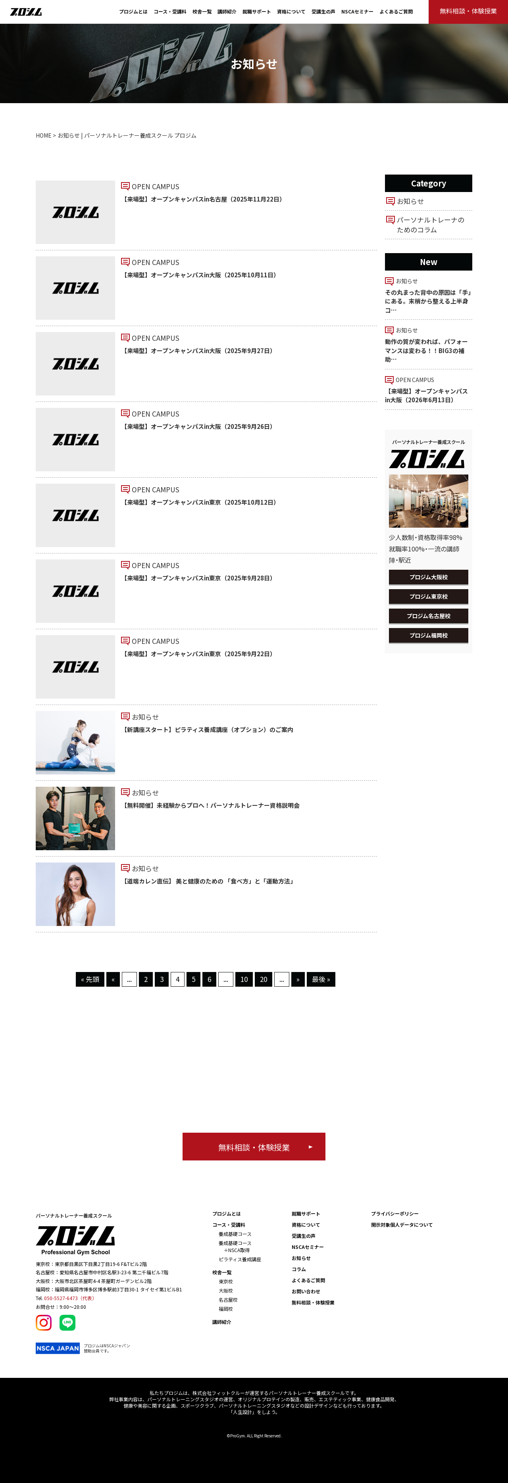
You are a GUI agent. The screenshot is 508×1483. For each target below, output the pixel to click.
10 (244, 979)
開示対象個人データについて (402, 1224)
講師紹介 (227, 11)
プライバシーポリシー (395, 1213)
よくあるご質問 (396, 11)
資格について (291, 11)
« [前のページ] (113, 979)
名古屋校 (228, 1299)
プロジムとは (133, 11)
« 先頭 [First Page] (90, 979)
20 (263, 979)
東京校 (226, 1281)
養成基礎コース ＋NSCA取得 (235, 1246)
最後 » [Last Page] (321, 979)
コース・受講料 (170, 11)
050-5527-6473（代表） (70, 1298)
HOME (44, 135)
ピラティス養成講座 (240, 1259)
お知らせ (410, 201)
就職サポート (256, 11)
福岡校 (226, 1308)
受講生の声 (323, 11)
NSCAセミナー (357, 11)
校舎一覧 (202, 11)
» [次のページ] (298, 979)
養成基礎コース (235, 1233)
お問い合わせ (306, 1291)
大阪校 (226, 1290)
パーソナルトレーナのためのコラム (430, 225)
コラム (299, 1269)
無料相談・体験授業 (313, 1302)
